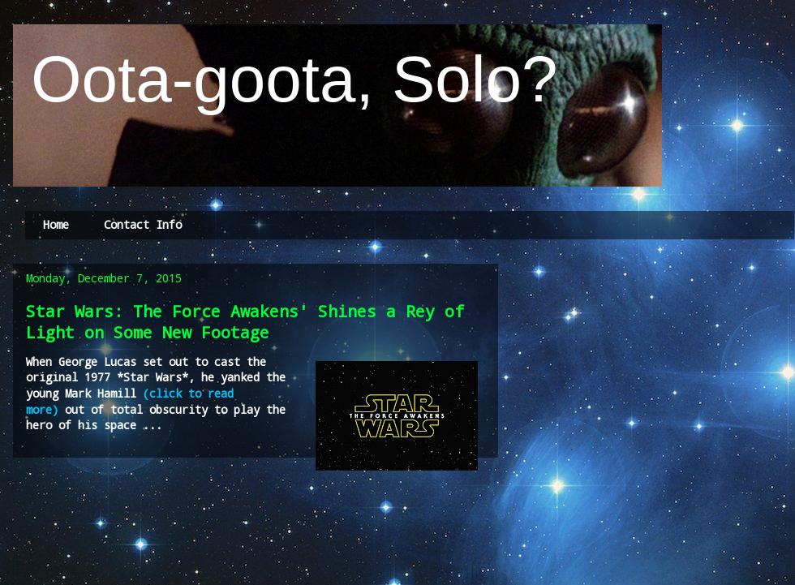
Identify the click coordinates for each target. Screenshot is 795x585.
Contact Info (143, 224)
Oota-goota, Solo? (285, 79)
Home (56, 224)
